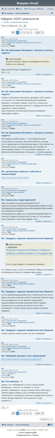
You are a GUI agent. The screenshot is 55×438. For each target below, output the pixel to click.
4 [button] (27, 32)
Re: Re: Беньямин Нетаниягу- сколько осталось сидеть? (27, 51)
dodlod (11, 244)
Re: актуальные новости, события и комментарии (21, 172)
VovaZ (11, 59)
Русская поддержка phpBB (27, 432)
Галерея (50, 9)
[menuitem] (19, 9)
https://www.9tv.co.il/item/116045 (15, 177)
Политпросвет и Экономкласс (17, 41)
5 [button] (30, 32)
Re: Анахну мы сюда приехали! (18, 200)
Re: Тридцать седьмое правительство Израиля (27, 238)
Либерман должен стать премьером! (18, 348)
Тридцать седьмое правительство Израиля (20, 231)
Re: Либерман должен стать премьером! (23, 356)
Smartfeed (11, 9)
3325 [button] (38, 32)
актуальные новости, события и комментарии (21, 164)
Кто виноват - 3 (11, 374)
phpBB (22, 430)
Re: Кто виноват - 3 (11, 381)
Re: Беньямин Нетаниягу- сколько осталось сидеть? (23, 42)
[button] (13, 32)
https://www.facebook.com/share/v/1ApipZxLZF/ (21, 359)
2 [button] (20, 32)
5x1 (2, 37)
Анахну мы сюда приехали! (15, 192)
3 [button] (24, 32)
